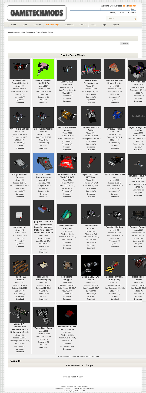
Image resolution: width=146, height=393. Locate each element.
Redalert (21, 296)
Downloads (69, 25)
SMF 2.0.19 (64, 386)
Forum (24, 25)
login (125, 6)
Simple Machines (82, 386)
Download (20, 103)
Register (115, 25)
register (132, 6)
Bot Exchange (52, 25)
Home (13, 25)
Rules (93, 25)
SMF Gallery (78, 377)
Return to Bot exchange (79, 365)
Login (104, 25)
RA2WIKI (37, 25)
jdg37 (140, 147)
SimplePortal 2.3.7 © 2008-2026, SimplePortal (68, 388)
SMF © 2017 (72, 386)
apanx (21, 100)
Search (83, 25)
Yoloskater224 (68, 346)
